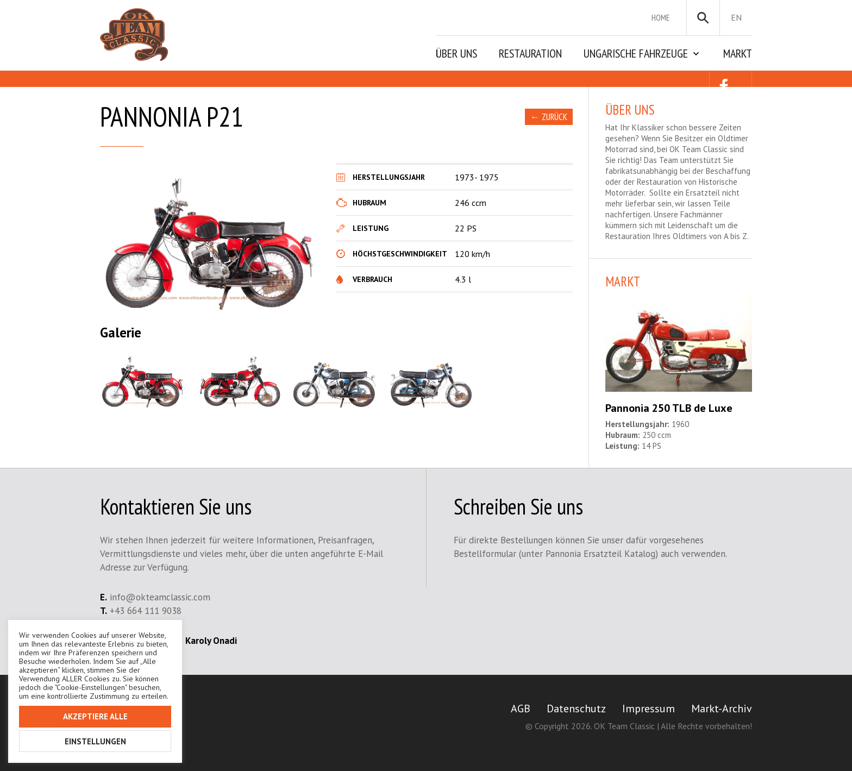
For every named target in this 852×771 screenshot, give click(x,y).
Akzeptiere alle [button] (95, 716)
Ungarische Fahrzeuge (636, 53)
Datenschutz (576, 708)
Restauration (530, 53)
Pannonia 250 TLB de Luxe (668, 408)
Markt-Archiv (721, 708)
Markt (737, 53)
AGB (520, 708)
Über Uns (456, 53)
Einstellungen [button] (95, 741)
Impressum (648, 708)
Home (660, 17)
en (736, 17)
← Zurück (548, 117)
